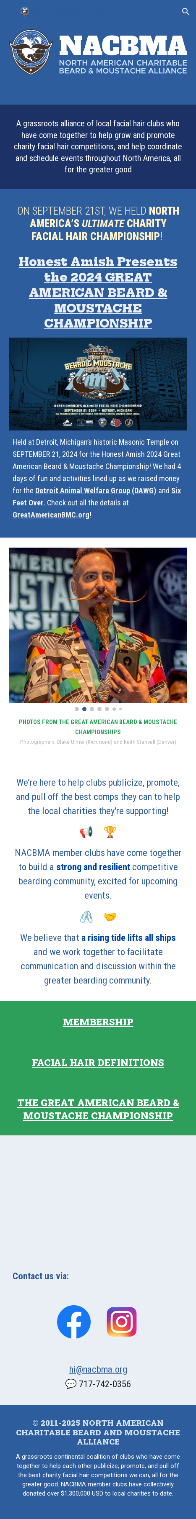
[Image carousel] (98, 630)
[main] (98, 147)
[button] (10, 11)
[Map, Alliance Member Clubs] (98, 1196)
